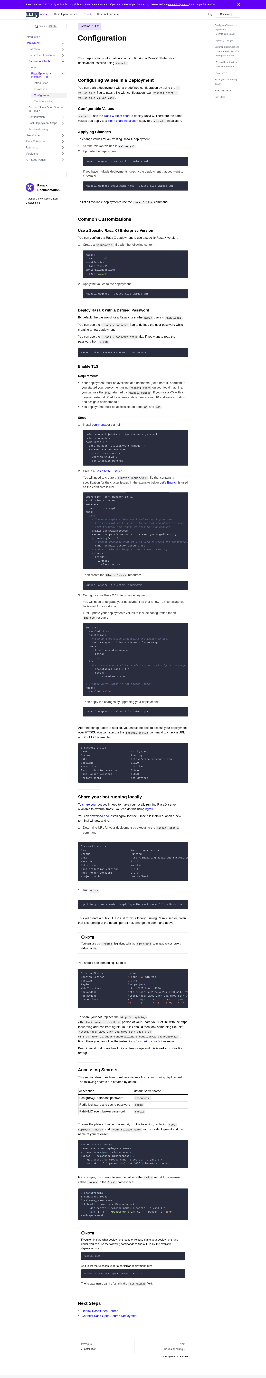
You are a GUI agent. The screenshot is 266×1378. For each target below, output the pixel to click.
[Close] (238, 4)
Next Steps (220, 97)
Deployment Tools (39, 61)
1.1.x (31, 174)
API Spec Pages (36, 159)
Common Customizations (227, 47)
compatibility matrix (178, 4)
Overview (34, 49)
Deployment (33, 43)
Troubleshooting (43, 101)
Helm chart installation (123, 119)
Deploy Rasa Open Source (100, 1298)
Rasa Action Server (108, 14)
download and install (104, 809)
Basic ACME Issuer (109, 465)
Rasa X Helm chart (117, 114)
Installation (40, 89)
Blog (209, 14)
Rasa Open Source (65, 14)
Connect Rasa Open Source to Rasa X (45, 109)
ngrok (149, 802)
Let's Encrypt (168, 476)
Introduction (33, 36)
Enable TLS (221, 73)
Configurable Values (225, 34)
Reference (32, 147)
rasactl (35, 67)
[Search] (46, 26)
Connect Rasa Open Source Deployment (109, 1303)
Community (226, 14)
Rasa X (87, 14)
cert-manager (101, 419)
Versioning (32, 153)
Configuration (42, 95)
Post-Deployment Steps (42, 123)
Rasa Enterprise (35, 141)
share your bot (92, 797)
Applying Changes (225, 40)
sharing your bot (151, 1032)
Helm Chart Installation (42, 55)
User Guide (33, 135)
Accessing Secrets (224, 90)
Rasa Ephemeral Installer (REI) (41, 75)
